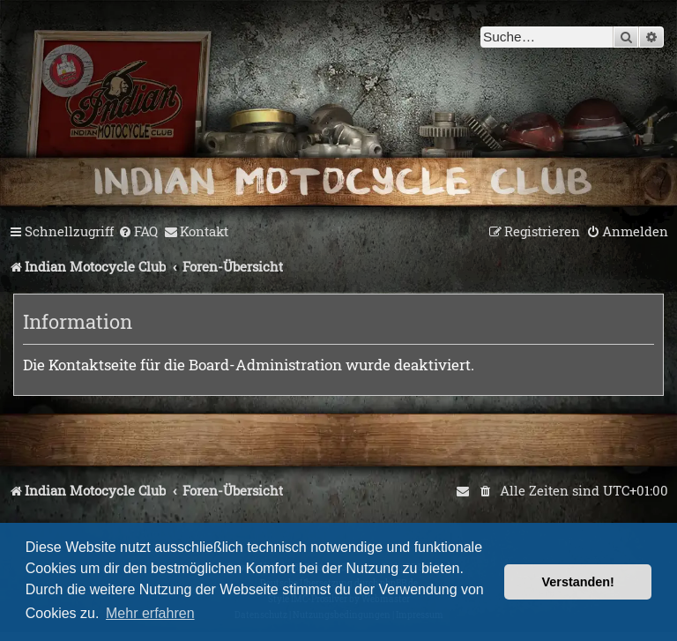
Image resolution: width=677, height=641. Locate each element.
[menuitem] (138, 232)
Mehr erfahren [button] (150, 613)
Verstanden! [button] (578, 582)
